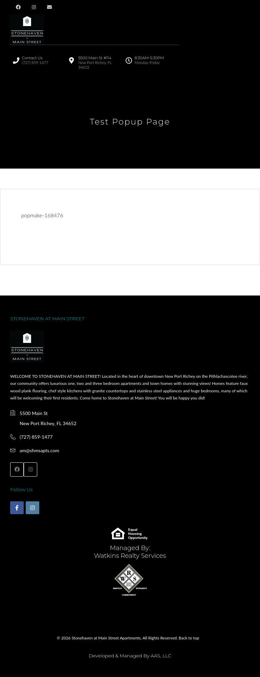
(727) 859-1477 (36, 437)
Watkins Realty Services (130, 556)
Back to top (189, 637)
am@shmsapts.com (39, 450)
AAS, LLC (161, 656)
